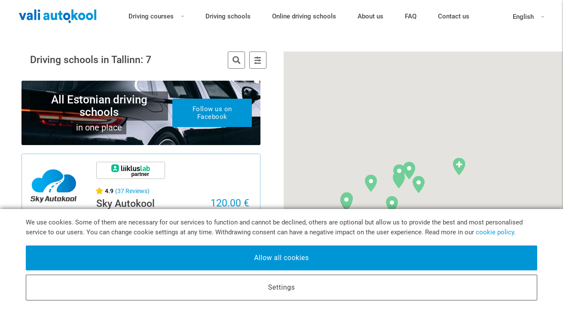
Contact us (453, 19)
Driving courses (156, 18)
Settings (281, 287)
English (521, 20)
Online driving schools (304, 19)
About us (370, 19)
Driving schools (228, 19)
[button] (419, 173)
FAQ (410, 19)
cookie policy (495, 232)
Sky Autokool (125, 203)
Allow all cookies (281, 258)
